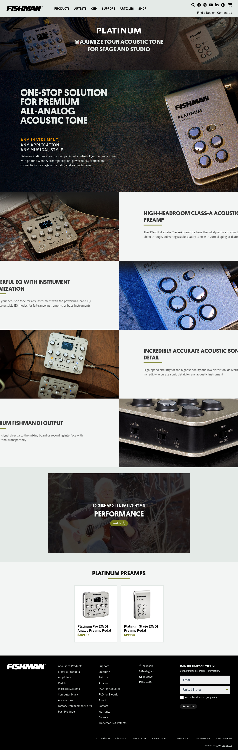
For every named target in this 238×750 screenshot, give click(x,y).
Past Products (66, 711)
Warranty (104, 711)
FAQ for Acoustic (109, 688)
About (102, 700)
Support (104, 666)
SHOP (142, 8)
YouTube (146, 676)
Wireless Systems (69, 688)
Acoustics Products (70, 666)
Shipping (104, 672)
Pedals (62, 683)
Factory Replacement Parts (75, 706)
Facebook (146, 666)
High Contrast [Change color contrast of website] (224, 738)
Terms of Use (139, 738)
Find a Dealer (206, 12)
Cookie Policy (182, 738)
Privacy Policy (160, 738)
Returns (104, 677)
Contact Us (224, 12)
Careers (103, 717)
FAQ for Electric (108, 694)
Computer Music (68, 694)
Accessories (65, 700)
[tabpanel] (119, 513)
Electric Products (69, 672)
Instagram (146, 671)
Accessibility (203, 738)
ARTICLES (127, 8)
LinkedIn (145, 682)
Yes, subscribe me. (201, 697)
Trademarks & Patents (112, 723)
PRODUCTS (62, 8)
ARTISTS (80, 8)
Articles (103, 683)
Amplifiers (64, 677)
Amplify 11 (227, 745)
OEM (94, 8)
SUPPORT (108, 8)
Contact (103, 706)
